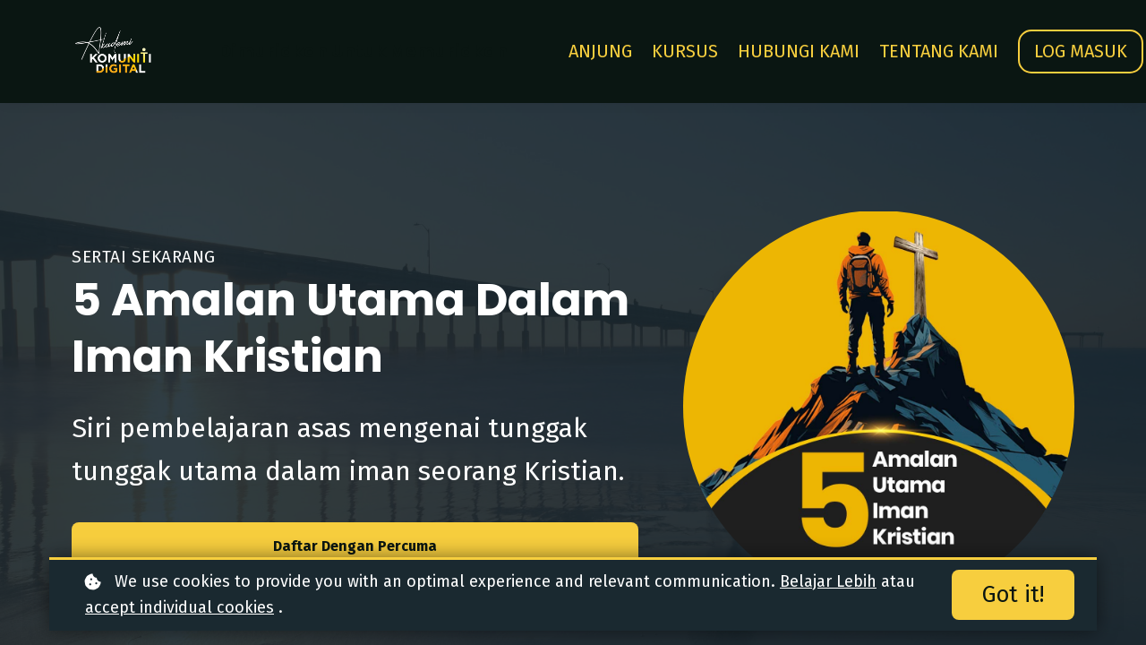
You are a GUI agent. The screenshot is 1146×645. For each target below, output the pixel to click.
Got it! (1013, 594)
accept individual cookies (179, 607)
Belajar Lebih (828, 581)
